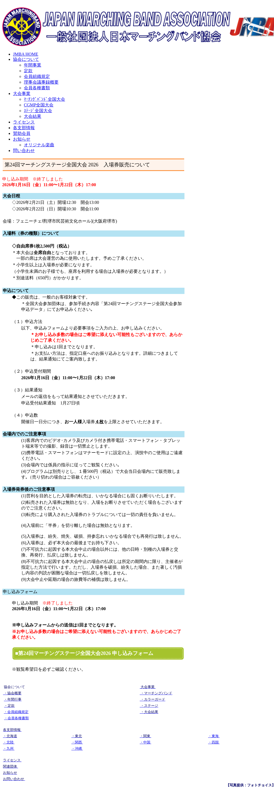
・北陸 (8, 742)
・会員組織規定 (16, 712)
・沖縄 (77, 748)
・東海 (213, 736)
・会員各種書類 (16, 718)
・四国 (213, 742)
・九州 (8, 748)
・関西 (77, 742)
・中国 (145, 742)
